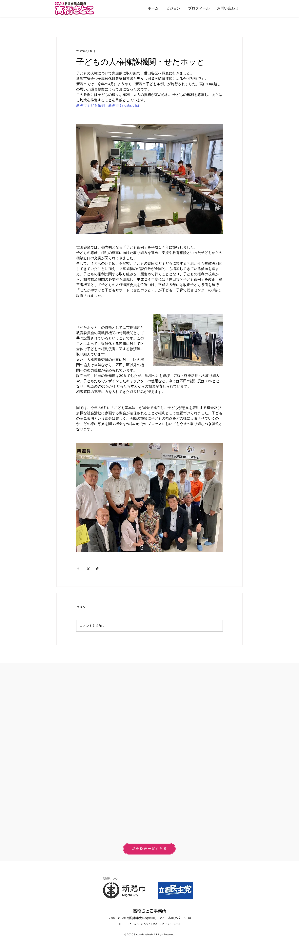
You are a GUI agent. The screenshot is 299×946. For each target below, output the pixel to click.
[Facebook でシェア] (78, 568)
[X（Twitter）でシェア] (88, 568)
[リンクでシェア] (97, 568)
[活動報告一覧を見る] (149, 849)
